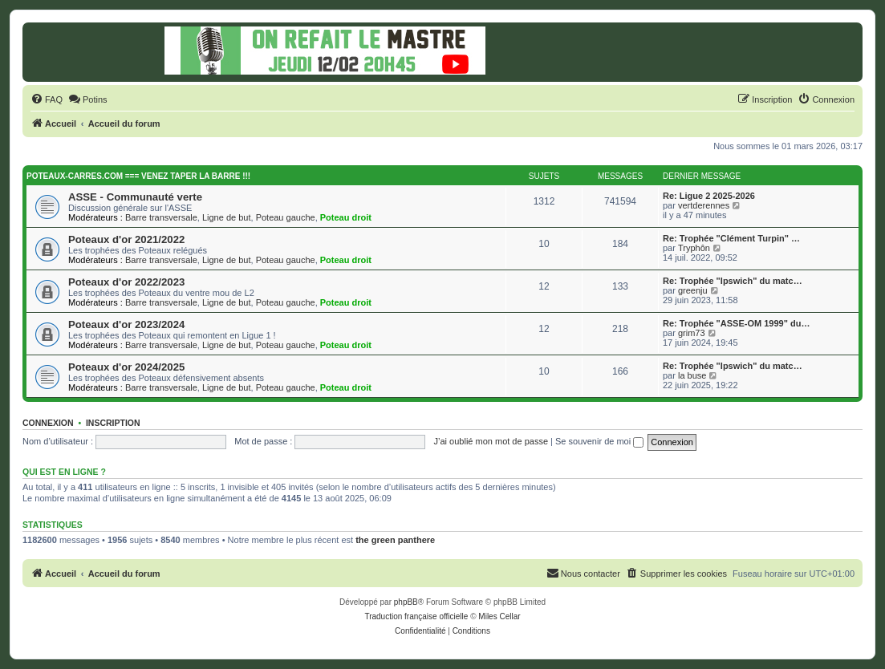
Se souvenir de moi (599, 441)
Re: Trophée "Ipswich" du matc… (732, 281)
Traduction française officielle (416, 616)
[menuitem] (46, 99)
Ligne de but (226, 217)
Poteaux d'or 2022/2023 (126, 282)
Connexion (48, 423)
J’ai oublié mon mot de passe (491, 441)
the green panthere (395, 540)
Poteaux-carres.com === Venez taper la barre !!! (138, 176)
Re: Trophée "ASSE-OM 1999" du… (736, 323)
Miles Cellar (499, 616)
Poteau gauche (285, 217)
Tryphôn (694, 248)
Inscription (113, 423)
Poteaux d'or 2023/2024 (126, 324)
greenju (693, 290)
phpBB (406, 602)
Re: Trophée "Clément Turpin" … (731, 238)
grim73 (691, 333)
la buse (692, 375)
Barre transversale (161, 217)
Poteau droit (345, 217)
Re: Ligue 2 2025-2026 (709, 196)
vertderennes (703, 205)
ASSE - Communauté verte (135, 197)
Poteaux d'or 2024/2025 (126, 367)
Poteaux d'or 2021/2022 (126, 239)
